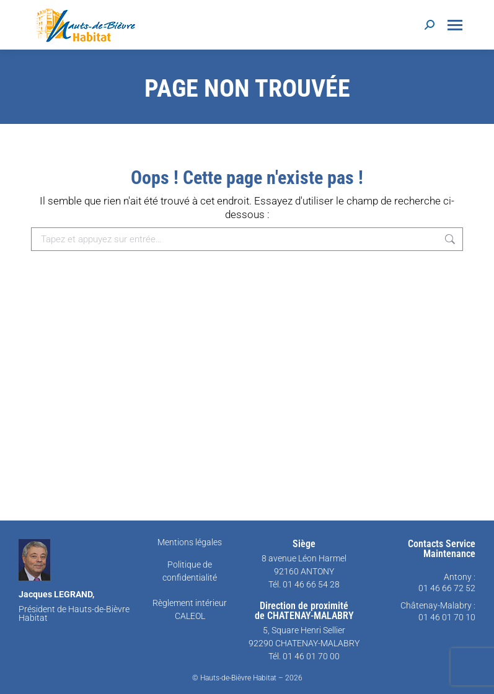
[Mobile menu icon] (455, 25)
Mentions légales (189, 542)
